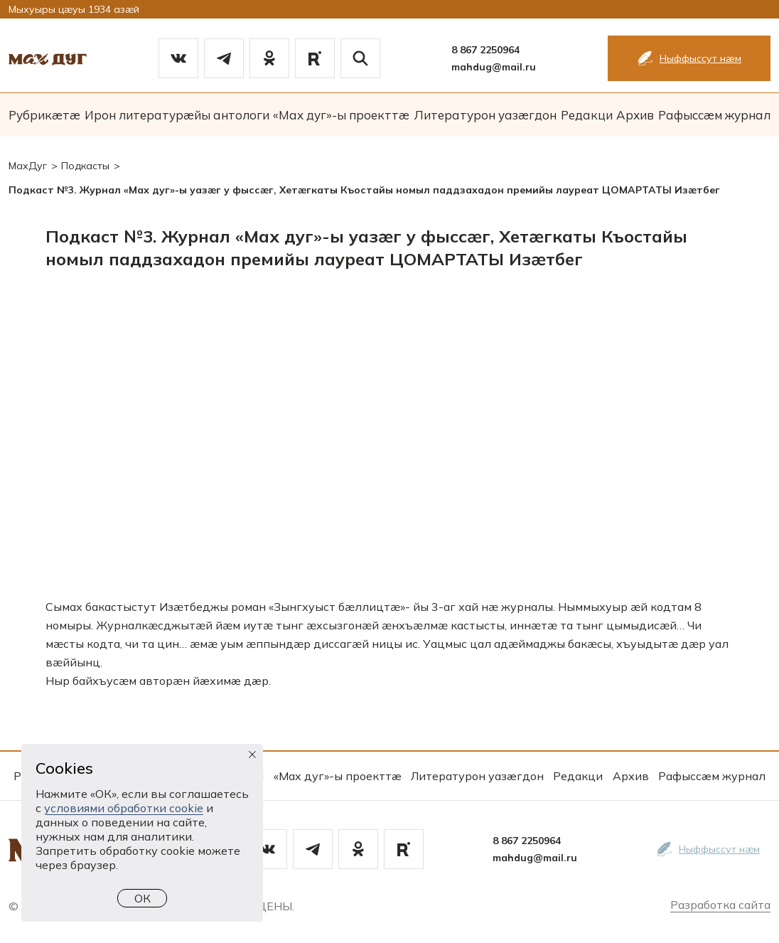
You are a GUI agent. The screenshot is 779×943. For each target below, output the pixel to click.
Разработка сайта (720, 904)
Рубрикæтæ (44, 114)
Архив (635, 114)
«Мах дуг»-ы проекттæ (341, 114)
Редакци (587, 114)
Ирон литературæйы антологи (177, 114)
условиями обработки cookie (123, 808)
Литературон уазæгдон (485, 114)
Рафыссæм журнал (714, 114)
